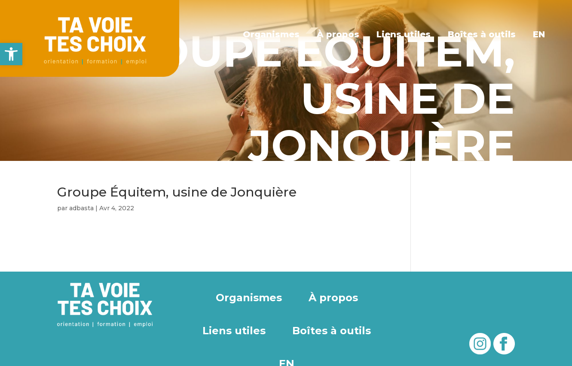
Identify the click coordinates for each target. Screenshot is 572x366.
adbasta (81, 208)
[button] (11, 54)
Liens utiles (403, 34)
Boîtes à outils (482, 34)
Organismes (271, 34)
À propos (338, 34)
